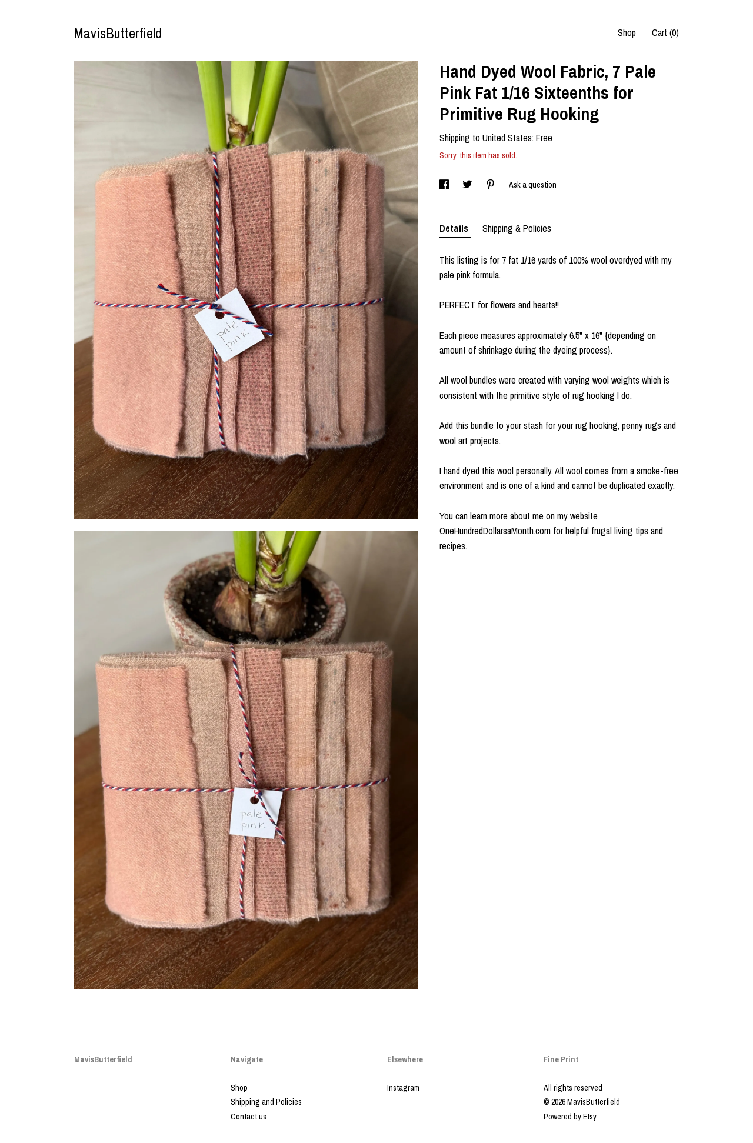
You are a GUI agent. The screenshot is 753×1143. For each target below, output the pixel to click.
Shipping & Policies (516, 228)
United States (507, 137)
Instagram (403, 1087)
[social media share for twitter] (468, 184)
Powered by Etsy (570, 1116)
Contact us (248, 1116)
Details (455, 228)
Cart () (665, 32)
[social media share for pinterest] (491, 184)
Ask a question (533, 184)
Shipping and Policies (266, 1102)
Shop (627, 32)
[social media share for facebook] (445, 184)
